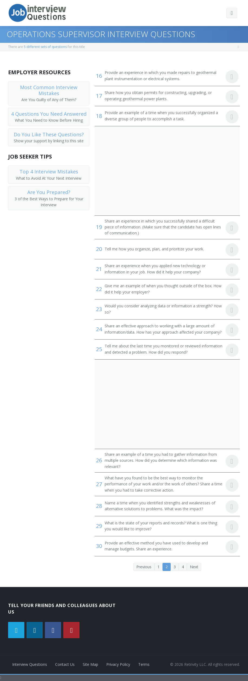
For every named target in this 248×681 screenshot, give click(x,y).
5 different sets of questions (45, 46)
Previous (143, 566)
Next (194, 566)
